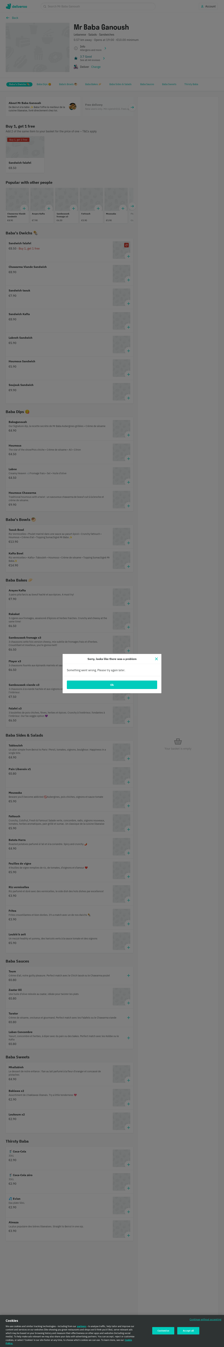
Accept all (188, 1333)
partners (81, 1328)
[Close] (156, 659)
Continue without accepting (205, 1322)
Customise (163, 1333)
